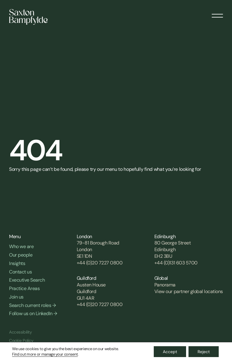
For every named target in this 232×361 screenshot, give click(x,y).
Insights (17, 263)
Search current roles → (32, 305)
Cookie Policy (21, 340)
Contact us (20, 272)
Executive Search (27, 280)
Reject (204, 351)
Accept (170, 351)
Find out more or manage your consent (45, 354)
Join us (16, 297)
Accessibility (20, 332)
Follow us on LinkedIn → (33, 313)
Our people (20, 255)
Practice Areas (24, 288)
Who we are (21, 246)
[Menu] (217, 13)
